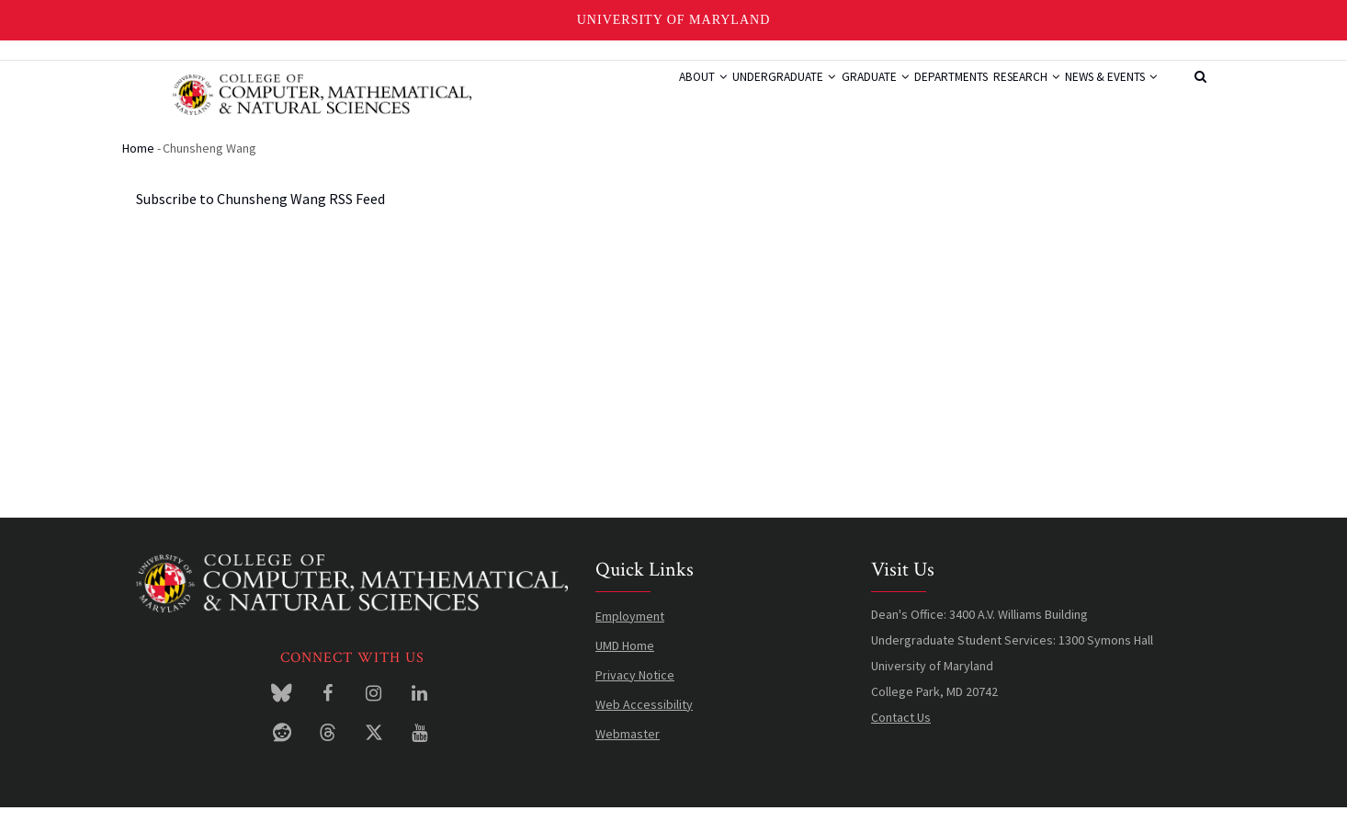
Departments (908, 94)
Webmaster (627, 747)
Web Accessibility (644, 718)
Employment (629, 630)
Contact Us (901, 731)
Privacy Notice (634, 688)
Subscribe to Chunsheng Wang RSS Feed (260, 213)
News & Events (1102, 94)
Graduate (817, 94)
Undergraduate (711, 94)
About (614, 94)
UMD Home (624, 659)
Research (1001, 94)
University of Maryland (674, 20)
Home (138, 162)
